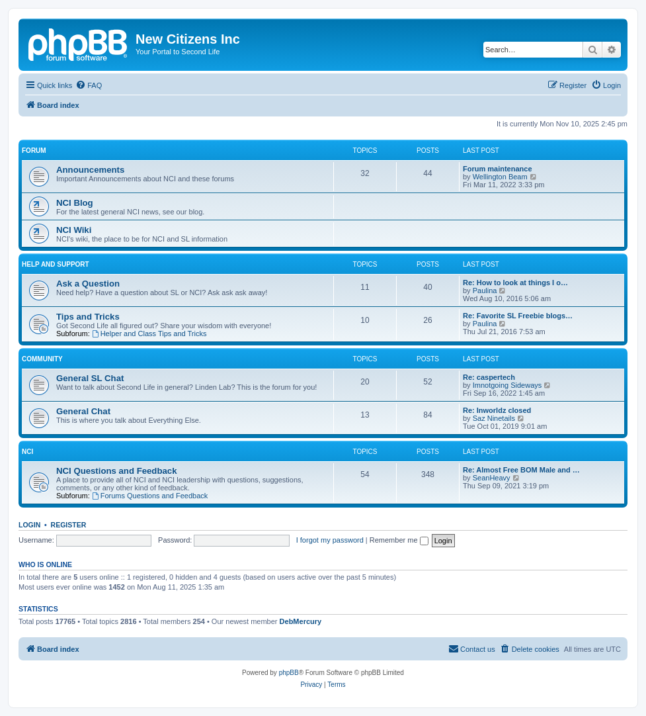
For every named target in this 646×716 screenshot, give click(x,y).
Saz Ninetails (494, 418)
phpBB (289, 672)
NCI (27, 451)
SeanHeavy (491, 478)
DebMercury (301, 621)
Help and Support (55, 264)
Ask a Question (88, 284)
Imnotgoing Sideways (507, 385)
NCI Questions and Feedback (116, 471)
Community (42, 359)
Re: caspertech (489, 377)
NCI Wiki (73, 230)
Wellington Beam (500, 177)
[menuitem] (88, 85)
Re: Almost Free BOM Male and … (521, 470)
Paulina (485, 290)
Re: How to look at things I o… (515, 283)
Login (29, 525)
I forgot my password (330, 540)
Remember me (399, 540)
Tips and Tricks (88, 317)
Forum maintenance (497, 169)
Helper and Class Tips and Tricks (149, 333)
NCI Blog (74, 203)
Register (69, 525)
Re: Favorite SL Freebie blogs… (518, 316)
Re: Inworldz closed (497, 410)
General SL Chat (90, 378)
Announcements (90, 170)
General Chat (83, 411)
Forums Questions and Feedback (150, 496)
